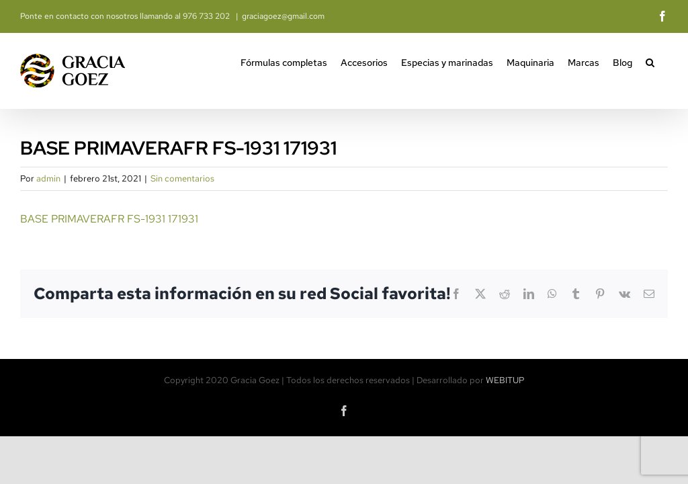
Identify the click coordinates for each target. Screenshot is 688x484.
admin (48, 178)
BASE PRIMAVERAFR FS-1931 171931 (109, 219)
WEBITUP (505, 380)
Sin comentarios (182, 178)
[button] (650, 61)
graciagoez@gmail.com (283, 16)
